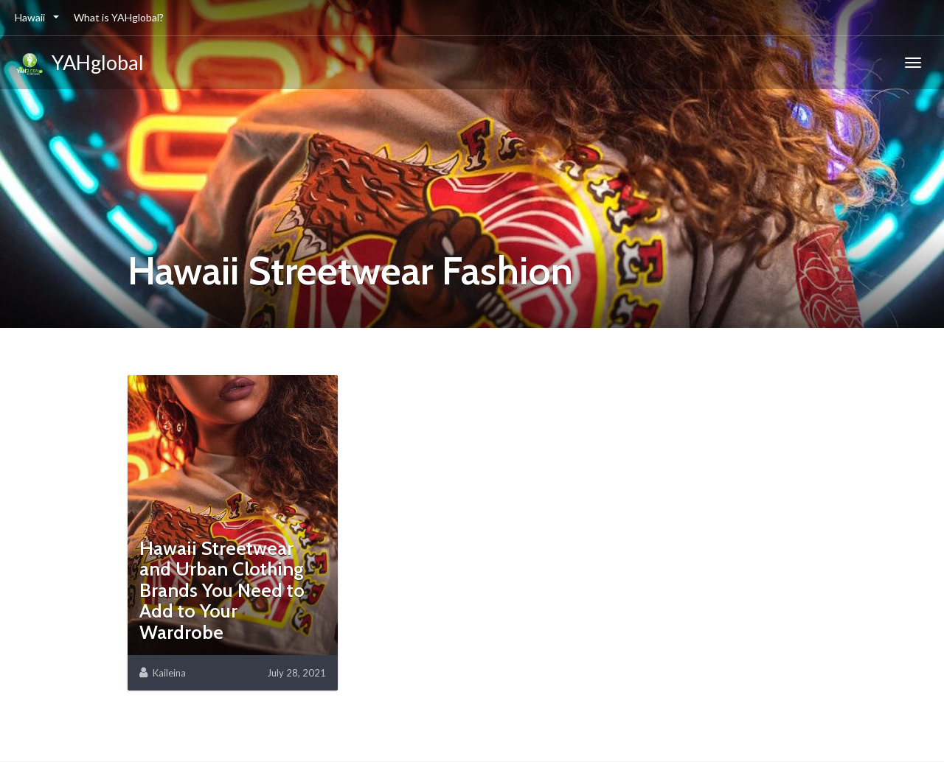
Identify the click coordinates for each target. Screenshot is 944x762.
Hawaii (31, 17)
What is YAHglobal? (119, 17)
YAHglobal (79, 65)
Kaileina (169, 673)
